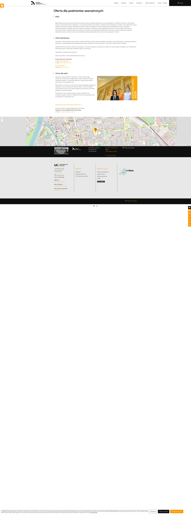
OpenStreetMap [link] (183, 145)
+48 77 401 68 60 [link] (112, 147)
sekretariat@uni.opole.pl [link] (60, 185)
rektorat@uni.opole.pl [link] (59, 181)
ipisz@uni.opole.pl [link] (63, 67)
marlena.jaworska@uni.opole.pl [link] (67, 112)
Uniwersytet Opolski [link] (131, 201)
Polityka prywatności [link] (93, 512)
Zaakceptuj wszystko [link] (176, 511)
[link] (2, 6)
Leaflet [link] (177, 145)
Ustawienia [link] (153, 511)
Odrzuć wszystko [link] (163, 511)
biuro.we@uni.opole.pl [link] (111, 151)
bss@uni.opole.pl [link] (58, 190)
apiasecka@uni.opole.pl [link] (65, 62)
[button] (117, 3)
